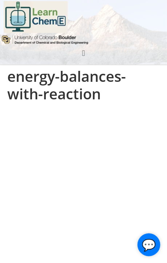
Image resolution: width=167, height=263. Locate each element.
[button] (83, 53)
